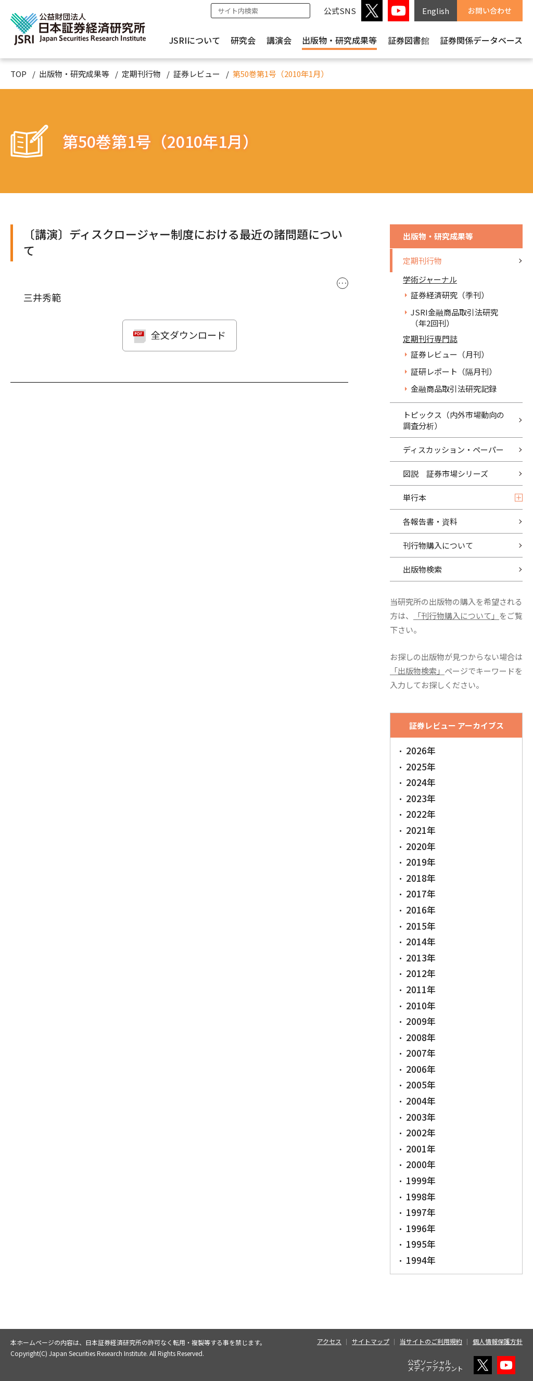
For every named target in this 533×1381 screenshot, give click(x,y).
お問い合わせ (490, 10)
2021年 (421, 830)
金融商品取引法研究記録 (454, 388)
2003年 (421, 1116)
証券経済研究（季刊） (450, 294)
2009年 (421, 1021)
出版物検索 (422, 569)
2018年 (421, 877)
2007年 (421, 1052)
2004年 (421, 1100)
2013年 (421, 957)
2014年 (421, 941)
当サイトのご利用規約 (431, 1341)
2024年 (421, 782)
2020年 (421, 846)
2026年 (421, 750)
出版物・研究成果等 (339, 40)
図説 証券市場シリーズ (445, 473)
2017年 (421, 893)
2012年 (421, 973)
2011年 (421, 989)
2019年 (421, 861)
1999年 (421, 1180)
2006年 (421, 1068)
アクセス (329, 1341)
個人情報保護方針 (498, 1341)
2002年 (421, 1132)
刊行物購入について (438, 545)
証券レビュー (196, 74)
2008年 (421, 1037)
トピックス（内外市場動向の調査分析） (453, 420)
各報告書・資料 (430, 521)
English (435, 10)
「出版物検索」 (417, 670)
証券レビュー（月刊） (450, 354)
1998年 (421, 1196)
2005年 (421, 1084)
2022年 (421, 813)
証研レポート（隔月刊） (454, 371)
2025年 (421, 766)
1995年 (421, 1243)
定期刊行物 (141, 74)
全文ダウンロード (188, 334)
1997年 (421, 1212)
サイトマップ (370, 1341)
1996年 (421, 1228)
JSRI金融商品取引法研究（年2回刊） (454, 317)
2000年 (421, 1164)
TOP (18, 74)
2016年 (421, 909)
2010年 (421, 1005)
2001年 (421, 1148)
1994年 (421, 1259)
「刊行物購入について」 (456, 615)
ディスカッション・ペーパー (453, 449)
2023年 (421, 798)
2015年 (421, 925)
